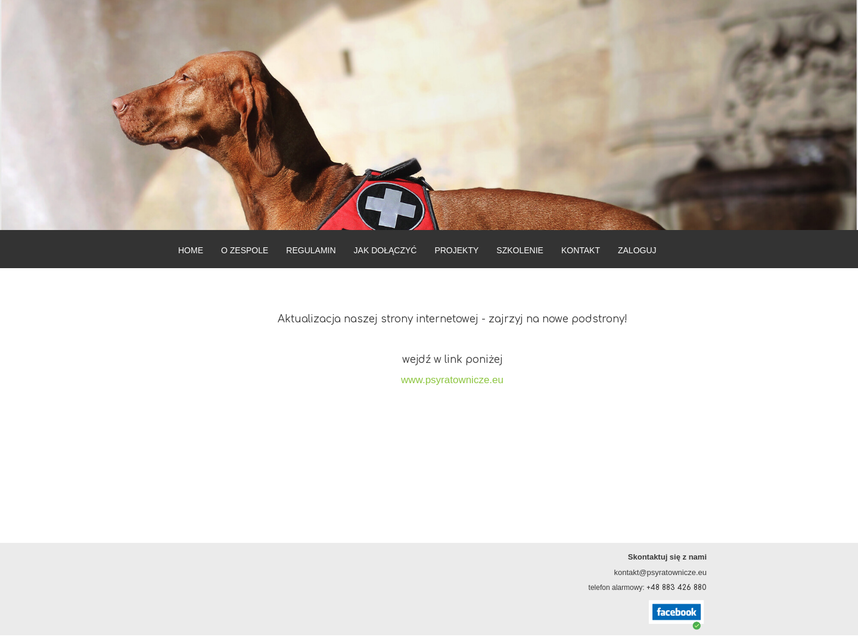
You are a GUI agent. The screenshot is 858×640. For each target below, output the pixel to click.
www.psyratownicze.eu (452, 380)
